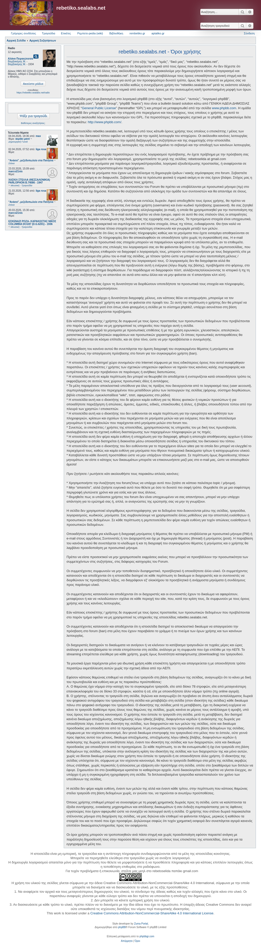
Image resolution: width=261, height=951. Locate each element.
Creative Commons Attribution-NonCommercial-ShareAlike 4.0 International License (151, 913)
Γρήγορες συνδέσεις (23, 33)
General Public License (99, 108)
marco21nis (15, 171)
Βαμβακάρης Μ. (17, 61)
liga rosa (41, 149)
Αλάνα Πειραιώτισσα (20, 58)
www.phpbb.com (224, 108)
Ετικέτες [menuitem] (66, 33)
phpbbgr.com (146, 936)
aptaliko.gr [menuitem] (157, 33)
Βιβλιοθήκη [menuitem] (116, 33)
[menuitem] (127, 941)
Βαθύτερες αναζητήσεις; (33, 123)
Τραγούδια (48, 33)
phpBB (122, 927)
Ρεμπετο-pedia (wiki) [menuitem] (90, 33)
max (38, 136)
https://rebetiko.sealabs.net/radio (33, 92)
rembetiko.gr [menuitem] (137, 33)
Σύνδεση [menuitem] (249, 33)
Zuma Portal (141, 923)
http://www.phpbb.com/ (104, 122)
